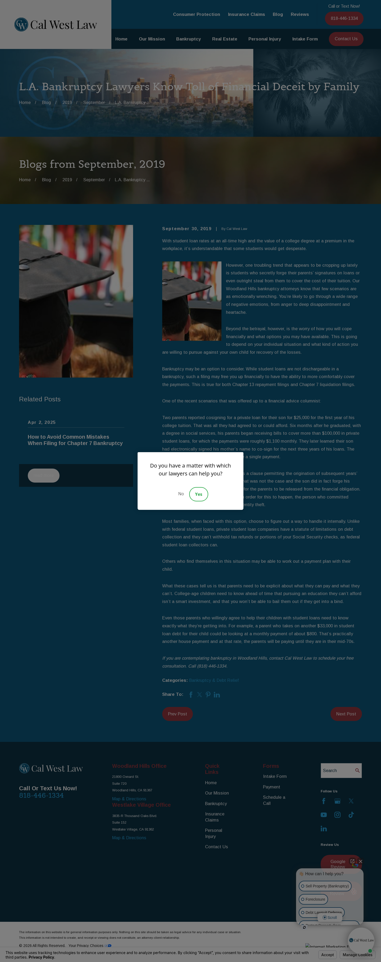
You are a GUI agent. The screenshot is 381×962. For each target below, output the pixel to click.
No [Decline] (181, 494)
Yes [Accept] (198, 494)
